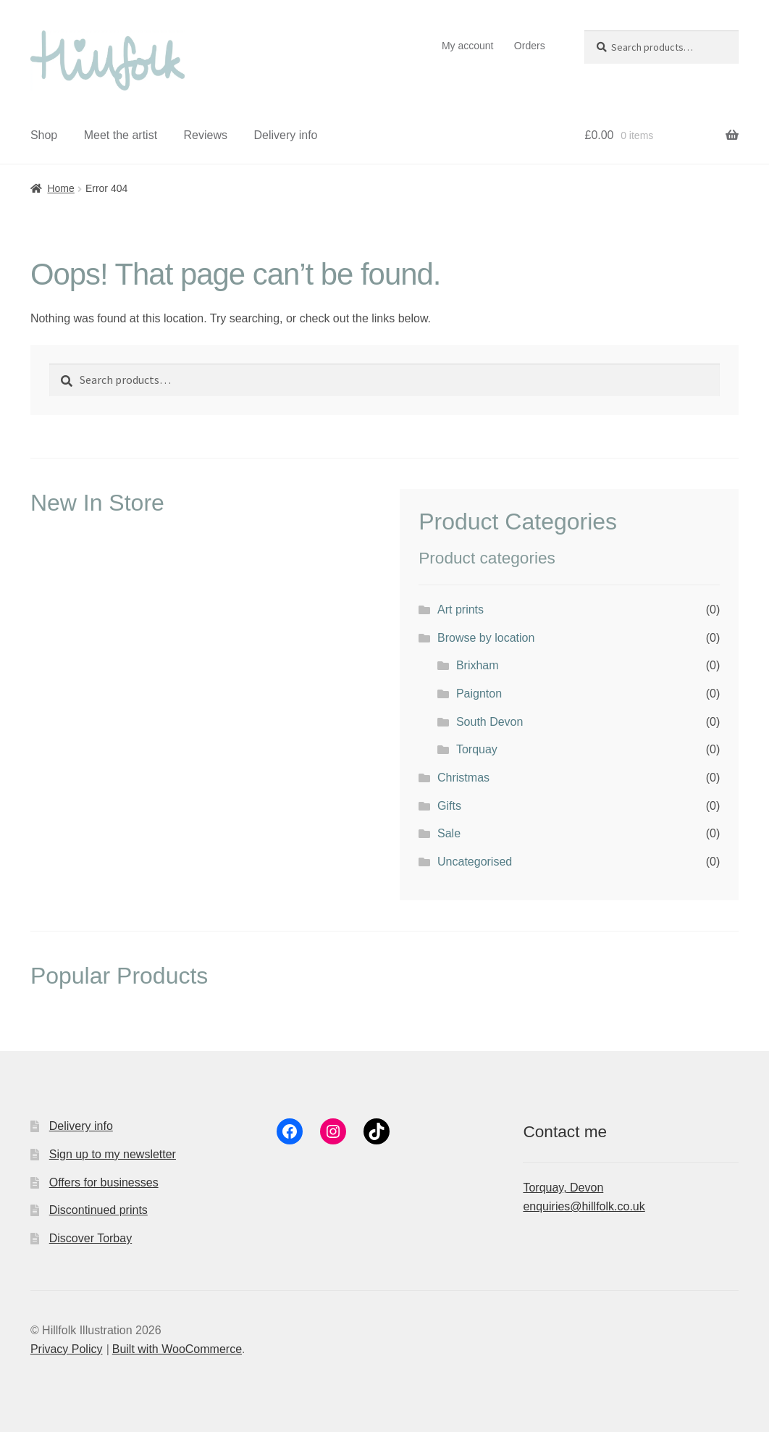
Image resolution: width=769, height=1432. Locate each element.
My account (468, 45)
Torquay (476, 749)
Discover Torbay (90, 1238)
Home (60, 188)
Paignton (479, 693)
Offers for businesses (104, 1182)
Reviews (205, 135)
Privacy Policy (66, 1349)
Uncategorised (474, 861)
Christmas (463, 777)
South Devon (490, 722)
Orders (529, 45)
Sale (449, 833)
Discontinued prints (98, 1210)
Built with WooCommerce (177, 1349)
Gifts (449, 806)
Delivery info (285, 135)
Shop (43, 135)
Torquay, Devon (563, 1187)
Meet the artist (120, 135)
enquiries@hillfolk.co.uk (583, 1206)
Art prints (460, 609)
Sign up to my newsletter (112, 1154)
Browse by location (485, 638)
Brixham (477, 665)
